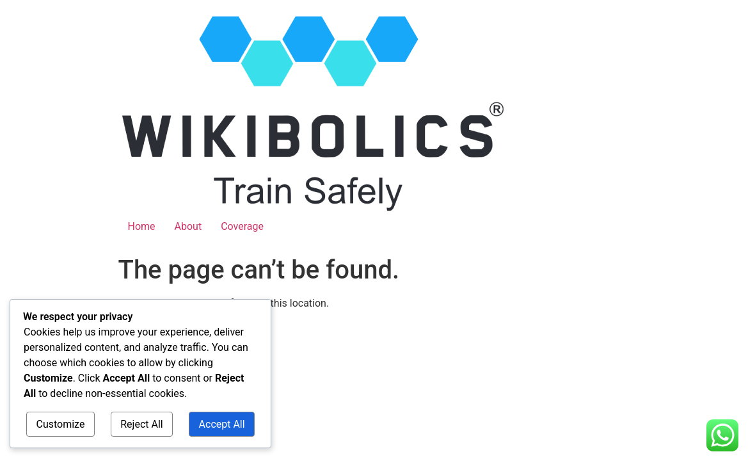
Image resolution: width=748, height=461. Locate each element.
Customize (60, 424)
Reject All (141, 424)
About (188, 226)
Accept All (222, 424)
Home (141, 226)
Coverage (242, 226)
